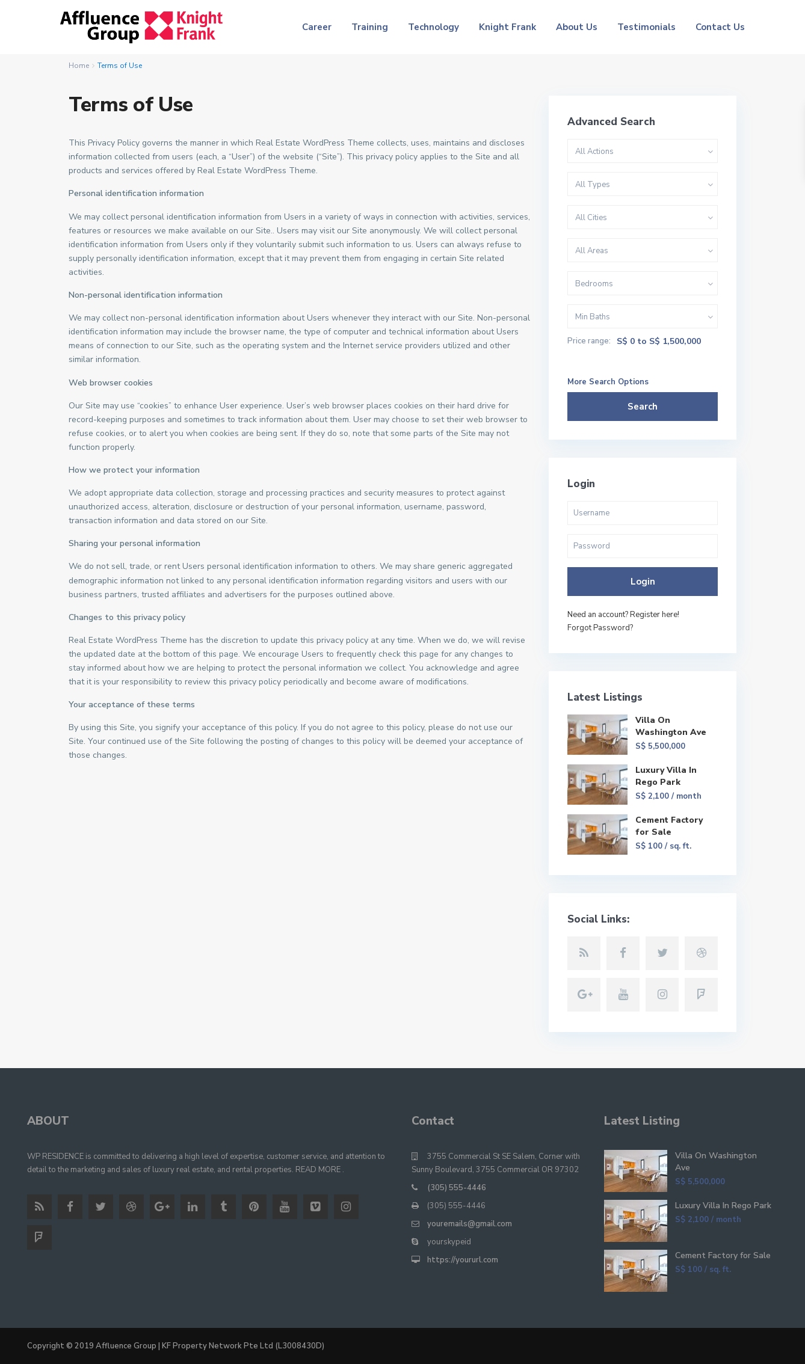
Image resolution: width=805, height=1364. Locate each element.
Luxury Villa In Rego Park (666, 776)
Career (317, 27)
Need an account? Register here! (623, 614)
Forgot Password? (600, 627)
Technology (433, 27)
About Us (576, 27)
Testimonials (646, 27)
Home (79, 65)
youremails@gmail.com (469, 1223)
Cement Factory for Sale (669, 826)
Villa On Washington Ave (670, 726)
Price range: (589, 341)
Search (643, 407)
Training (369, 27)
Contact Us (720, 27)
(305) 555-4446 (456, 1187)
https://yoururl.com (462, 1260)
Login (643, 582)
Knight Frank (507, 27)
